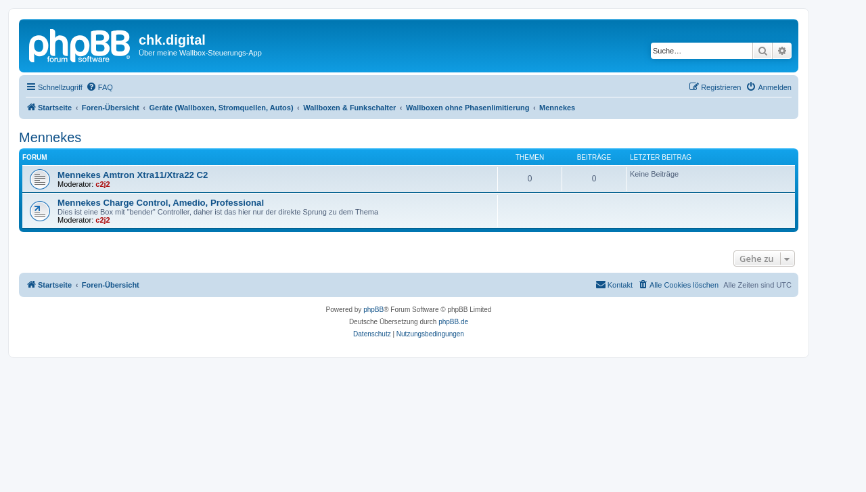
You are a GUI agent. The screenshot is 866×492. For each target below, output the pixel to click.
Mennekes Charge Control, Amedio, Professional (161, 203)
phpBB (373, 309)
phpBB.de (453, 322)
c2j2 (102, 184)
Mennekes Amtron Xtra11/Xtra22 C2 (133, 175)
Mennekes (50, 137)
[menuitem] (99, 87)
